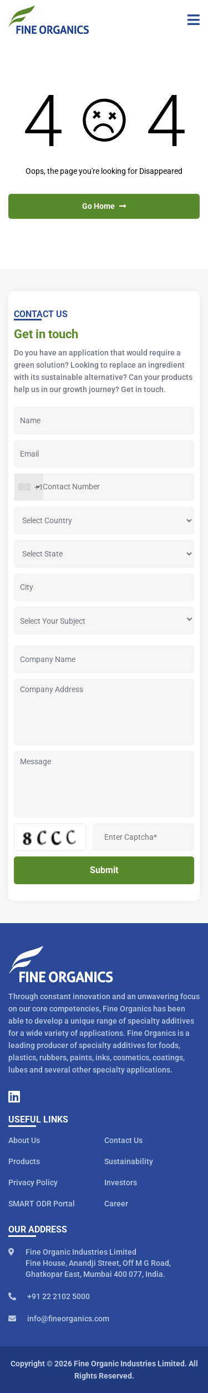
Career (116, 1203)
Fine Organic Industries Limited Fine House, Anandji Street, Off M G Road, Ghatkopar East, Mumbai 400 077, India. (89, 1263)
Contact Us (123, 1140)
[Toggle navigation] (189, 20)
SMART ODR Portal (41, 1203)
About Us (24, 1140)
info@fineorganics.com (58, 1318)
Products (24, 1161)
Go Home (104, 206)
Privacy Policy (33, 1182)
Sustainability (128, 1161)
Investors (120, 1182)
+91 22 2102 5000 (49, 1296)
